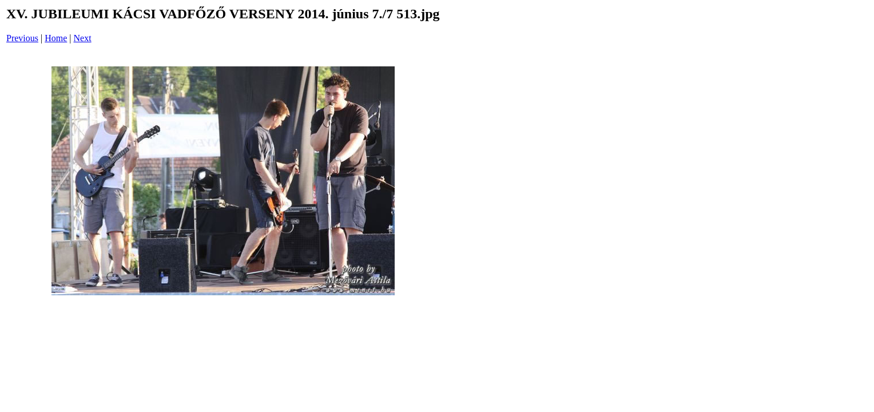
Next (83, 38)
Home (56, 38)
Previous (22, 38)
